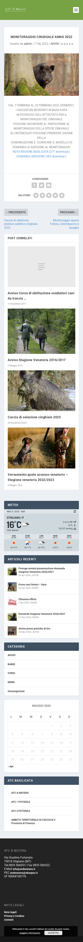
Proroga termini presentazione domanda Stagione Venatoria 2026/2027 (42, 570)
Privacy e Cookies (14, 915)
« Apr (10, 766)
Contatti (8, 919)
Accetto (53, 933)
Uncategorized (16, 691)
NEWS (35, 588)
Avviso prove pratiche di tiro (34, 628)
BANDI (11, 664)
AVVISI (54, 43)
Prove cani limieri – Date (33, 584)
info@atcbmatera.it (24, 869)
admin (28, 43)
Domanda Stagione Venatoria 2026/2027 (42, 613)
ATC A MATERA (20, 792)
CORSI (11, 673)
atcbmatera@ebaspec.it (24, 872)
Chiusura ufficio (27, 599)
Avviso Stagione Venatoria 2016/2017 (37, 360)
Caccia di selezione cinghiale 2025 (34, 417)
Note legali (10, 912)
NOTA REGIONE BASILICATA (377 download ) (41, 151)
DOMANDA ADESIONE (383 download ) (41, 156)
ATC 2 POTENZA (20, 810)
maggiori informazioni (30, 933)
